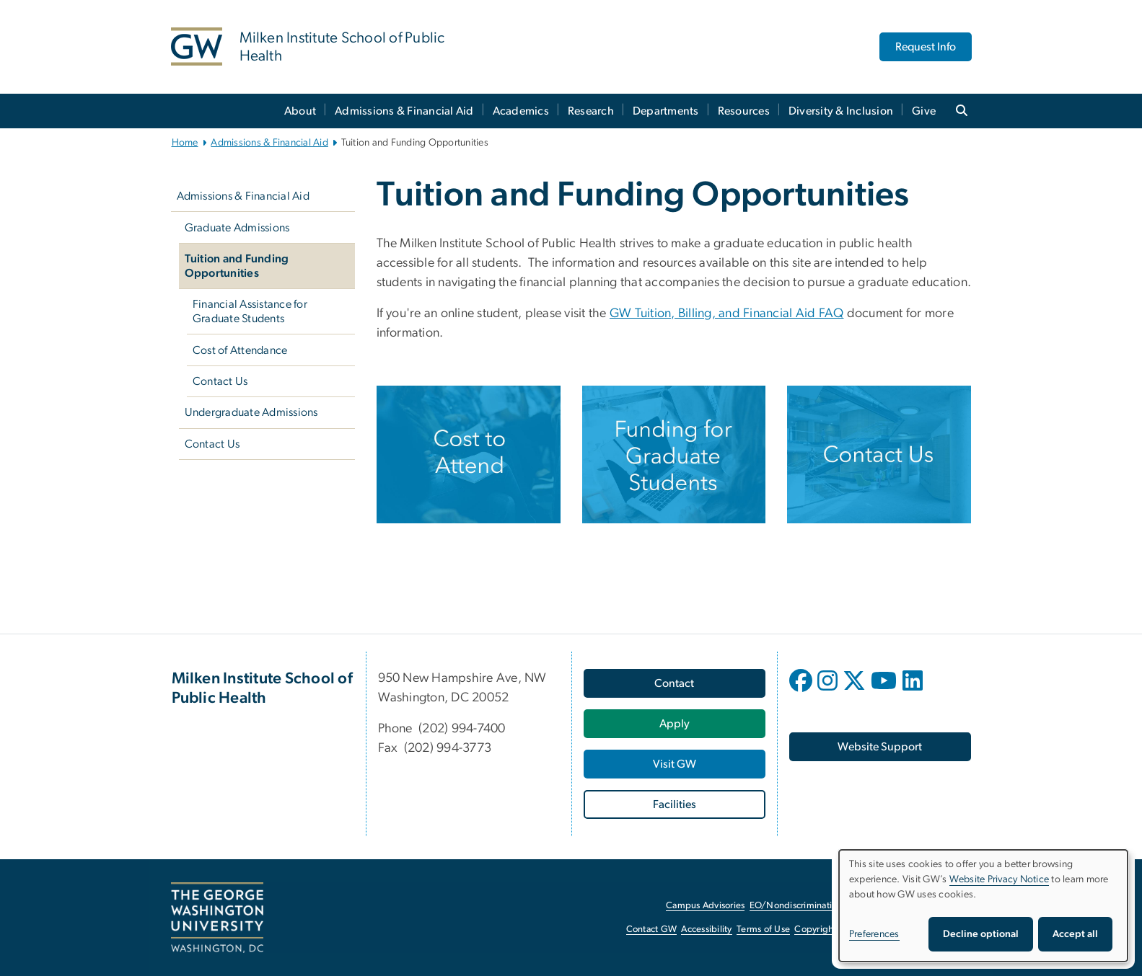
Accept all (1075, 934)
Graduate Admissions (237, 228)
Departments (666, 111)
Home (185, 143)
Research (591, 111)
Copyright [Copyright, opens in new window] (815, 929)
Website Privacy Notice (999, 879)
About (300, 111)
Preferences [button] (874, 934)
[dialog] (983, 906)
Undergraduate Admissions (251, 412)
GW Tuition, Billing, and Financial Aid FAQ (726, 313)
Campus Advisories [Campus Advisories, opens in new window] (705, 905)
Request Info (925, 47)
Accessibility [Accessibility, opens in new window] (706, 929)
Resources (744, 111)
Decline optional (981, 934)
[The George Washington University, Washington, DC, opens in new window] (217, 917)
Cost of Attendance (240, 350)
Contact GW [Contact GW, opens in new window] (651, 929)
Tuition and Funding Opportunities (237, 266)
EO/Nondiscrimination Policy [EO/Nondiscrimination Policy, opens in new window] (809, 905)
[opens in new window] (802, 691)
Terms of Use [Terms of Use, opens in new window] (763, 929)
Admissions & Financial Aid (404, 111)
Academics (521, 111)
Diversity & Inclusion (841, 111)
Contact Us (220, 381)
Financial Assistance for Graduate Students (250, 311)
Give (924, 111)
